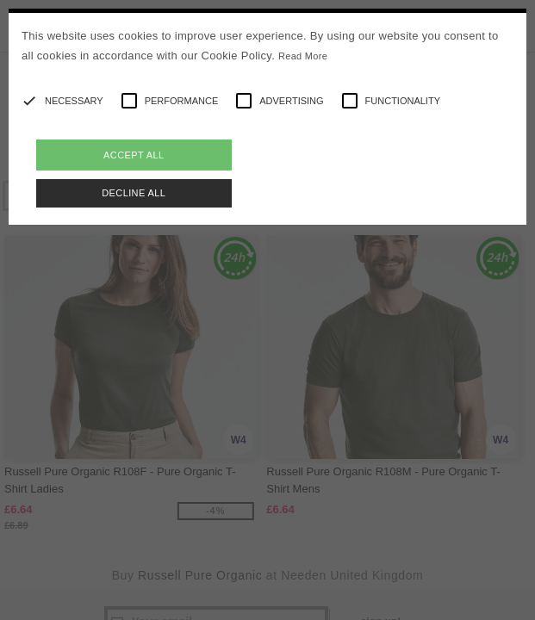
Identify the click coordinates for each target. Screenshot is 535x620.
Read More (302, 56)
